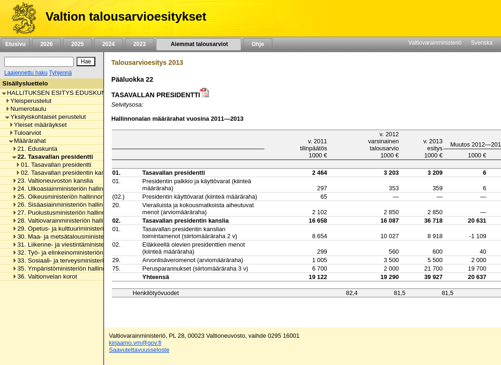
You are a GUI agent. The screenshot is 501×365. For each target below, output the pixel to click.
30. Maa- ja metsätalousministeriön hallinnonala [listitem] (81, 236)
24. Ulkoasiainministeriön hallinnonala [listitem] (67, 188)
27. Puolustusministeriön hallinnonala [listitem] (66, 212)
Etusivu (15, 44)
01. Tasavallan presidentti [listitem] (53, 164)
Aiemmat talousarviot (199, 44)
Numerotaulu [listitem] (25, 108)
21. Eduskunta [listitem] (34, 148)
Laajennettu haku (25, 73)
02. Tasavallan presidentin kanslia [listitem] (64, 172)
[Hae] (86, 61)
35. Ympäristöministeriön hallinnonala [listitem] (66, 268)
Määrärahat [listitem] (27, 140)
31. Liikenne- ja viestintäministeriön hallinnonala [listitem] (81, 244)
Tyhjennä (60, 73)
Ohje (257, 44)
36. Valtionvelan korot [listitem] (44, 276)
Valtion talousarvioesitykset (126, 16)
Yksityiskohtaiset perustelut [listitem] (45, 116)
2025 (77, 44)
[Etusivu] (20, 18)
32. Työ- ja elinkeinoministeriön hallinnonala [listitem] (75, 252)
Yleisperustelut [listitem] (28, 100)
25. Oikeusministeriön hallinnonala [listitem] (62, 196)
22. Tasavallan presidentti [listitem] (52, 156)
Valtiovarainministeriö (435, 42)
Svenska (482, 42)
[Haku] (39, 62)
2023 (139, 44)
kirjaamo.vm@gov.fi (135, 342)
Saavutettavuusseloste (139, 349)
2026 (46, 44)
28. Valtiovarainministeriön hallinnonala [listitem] (68, 220)
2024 (108, 44)
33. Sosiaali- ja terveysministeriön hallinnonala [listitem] (79, 260)
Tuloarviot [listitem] (25, 132)
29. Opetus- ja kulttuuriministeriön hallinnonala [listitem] (79, 228)
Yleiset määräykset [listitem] (38, 124)
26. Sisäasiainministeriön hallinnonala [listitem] (67, 204)
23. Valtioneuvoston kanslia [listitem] (52, 180)
